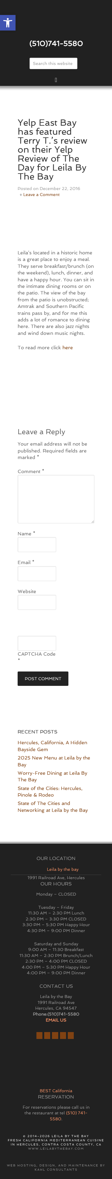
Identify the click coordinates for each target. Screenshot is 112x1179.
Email (26, 562)
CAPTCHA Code (37, 654)
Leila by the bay (63, 869)
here (67, 347)
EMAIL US (56, 1020)
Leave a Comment (41, 194)
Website (27, 591)
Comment (31, 471)
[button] (8, 23)
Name (27, 534)
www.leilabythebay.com (56, 1148)
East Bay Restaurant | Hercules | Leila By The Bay (56, 22)
